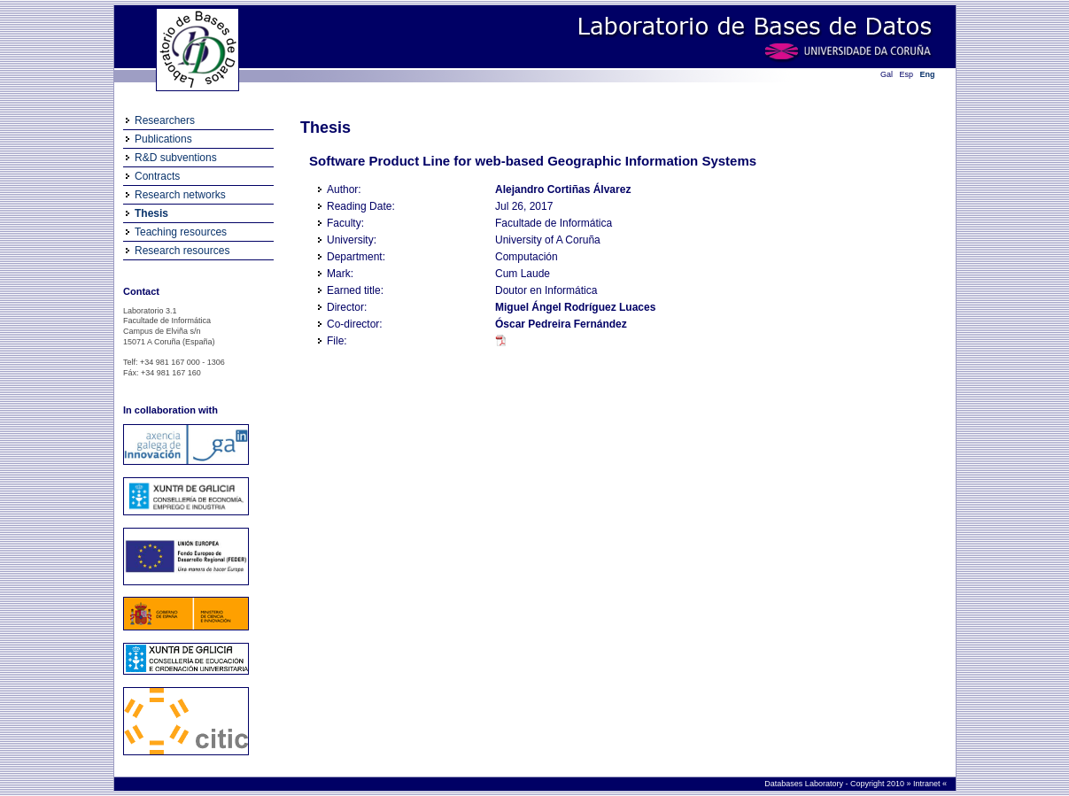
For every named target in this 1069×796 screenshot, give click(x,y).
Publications (163, 139)
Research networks (180, 195)
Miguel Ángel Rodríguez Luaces (575, 307)
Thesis (151, 213)
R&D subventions (176, 157)
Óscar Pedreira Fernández (561, 324)
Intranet (927, 783)
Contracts (157, 176)
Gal (886, 74)
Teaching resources (181, 232)
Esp (907, 74)
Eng (927, 74)
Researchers (165, 120)
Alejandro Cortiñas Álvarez (563, 189)
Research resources (182, 250)
